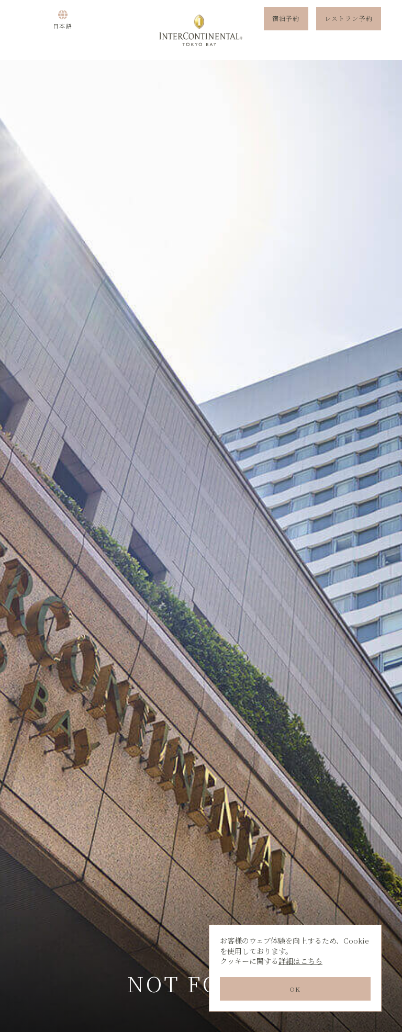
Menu (29, 30)
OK (294, 988)
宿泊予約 (286, 30)
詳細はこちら (300, 961)
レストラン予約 (349, 30)
